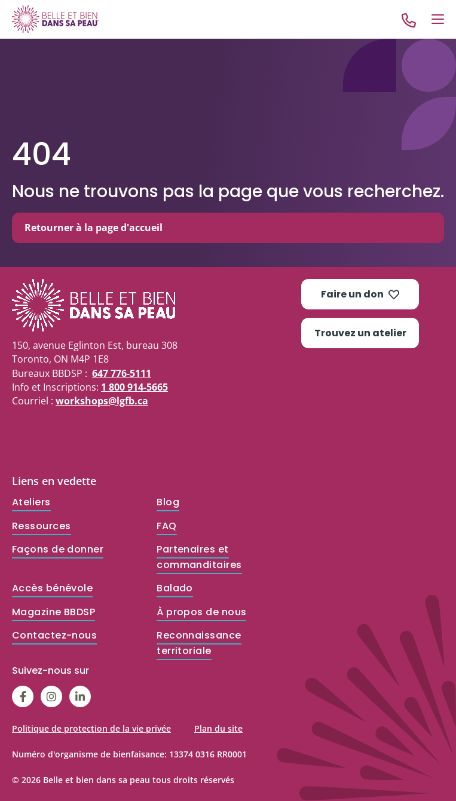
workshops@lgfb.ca (102, 400)
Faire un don (360, 294)
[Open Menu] (437, 19)
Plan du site (218, 728)
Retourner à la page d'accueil (94, 227)
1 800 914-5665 (134, 387)
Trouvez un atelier (360, 333)
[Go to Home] (55, 18)
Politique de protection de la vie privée (91, 728)
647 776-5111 (121, 373)
